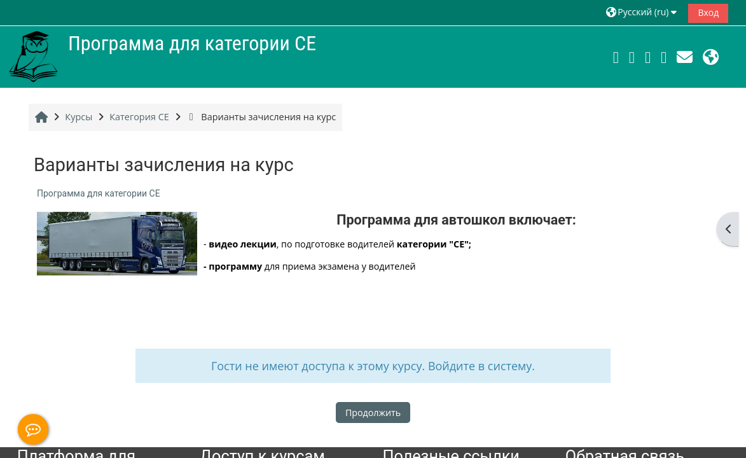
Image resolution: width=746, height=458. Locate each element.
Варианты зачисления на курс (261, 117)
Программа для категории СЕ (98, 193)
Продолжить (373, 412)
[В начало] (33, 56)
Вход (708, 12)
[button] (643, 12)
